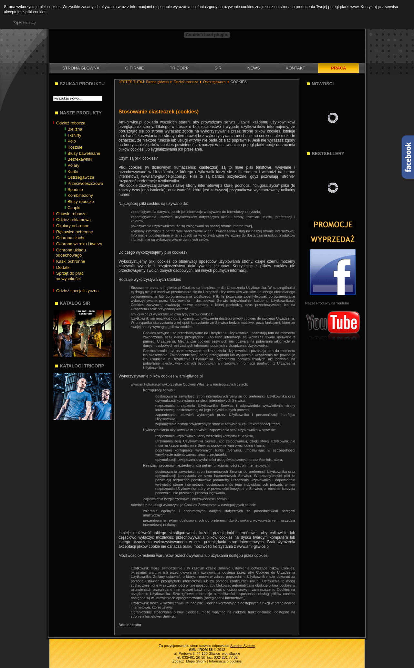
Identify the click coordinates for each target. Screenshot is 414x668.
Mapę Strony (196, 661)
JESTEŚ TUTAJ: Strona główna (144, 82)
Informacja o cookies (225, 661)
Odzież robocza (185, 82)
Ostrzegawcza (214, 82)
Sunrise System (242, 646)
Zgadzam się (24, 22)
